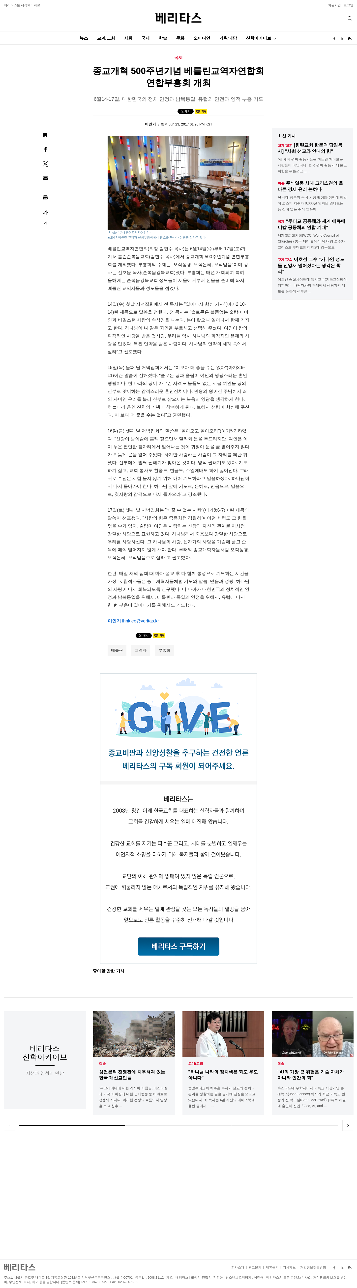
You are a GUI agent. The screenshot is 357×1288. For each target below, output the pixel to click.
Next (347, 1125)
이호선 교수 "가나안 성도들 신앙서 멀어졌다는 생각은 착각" (311, 265)
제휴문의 (272, 1267)
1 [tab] (72, 1125)
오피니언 (201, 38)
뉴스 (84, 38)
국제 (145, 38)
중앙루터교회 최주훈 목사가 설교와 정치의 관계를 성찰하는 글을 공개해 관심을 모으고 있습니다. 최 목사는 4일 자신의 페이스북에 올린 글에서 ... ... (221, 1097)
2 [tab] (178, 1125)
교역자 (141, 650)
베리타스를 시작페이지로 (22, 5)
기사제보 (289, 1267)
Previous (9, 1125)
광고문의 (254, 1267)
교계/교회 (106, 38)
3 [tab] (285, 1125)
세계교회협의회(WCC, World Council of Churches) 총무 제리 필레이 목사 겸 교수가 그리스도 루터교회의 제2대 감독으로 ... (311, 241)
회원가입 (334, 5)
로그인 (348, 5)
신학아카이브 (258, 38)
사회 (128, 38)
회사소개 (237, 1267)
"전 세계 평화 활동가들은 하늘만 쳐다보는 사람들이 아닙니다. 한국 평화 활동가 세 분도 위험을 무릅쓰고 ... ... (312, 165)
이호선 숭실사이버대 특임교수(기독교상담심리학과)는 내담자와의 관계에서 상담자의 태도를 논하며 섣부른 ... (312, 285)
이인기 (151, 124)
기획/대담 (228, 38)
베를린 (117, 650)
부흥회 (164, 650)
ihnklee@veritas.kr (140, 621)
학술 (163, 38)
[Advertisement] (178, 1195)
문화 (180, 38)
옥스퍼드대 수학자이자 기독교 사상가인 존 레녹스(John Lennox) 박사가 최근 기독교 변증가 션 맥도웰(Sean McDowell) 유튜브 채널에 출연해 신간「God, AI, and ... (311, 1097)
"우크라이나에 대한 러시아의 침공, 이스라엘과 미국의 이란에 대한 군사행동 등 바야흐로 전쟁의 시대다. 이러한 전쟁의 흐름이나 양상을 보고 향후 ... (133, 1097)
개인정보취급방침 (313, 1267)
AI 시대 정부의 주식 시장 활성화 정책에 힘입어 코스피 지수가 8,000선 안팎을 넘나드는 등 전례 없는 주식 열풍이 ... (312, 203)
